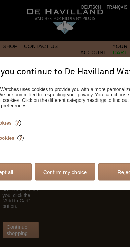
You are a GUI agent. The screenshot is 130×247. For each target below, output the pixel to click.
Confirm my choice (65, 172)
